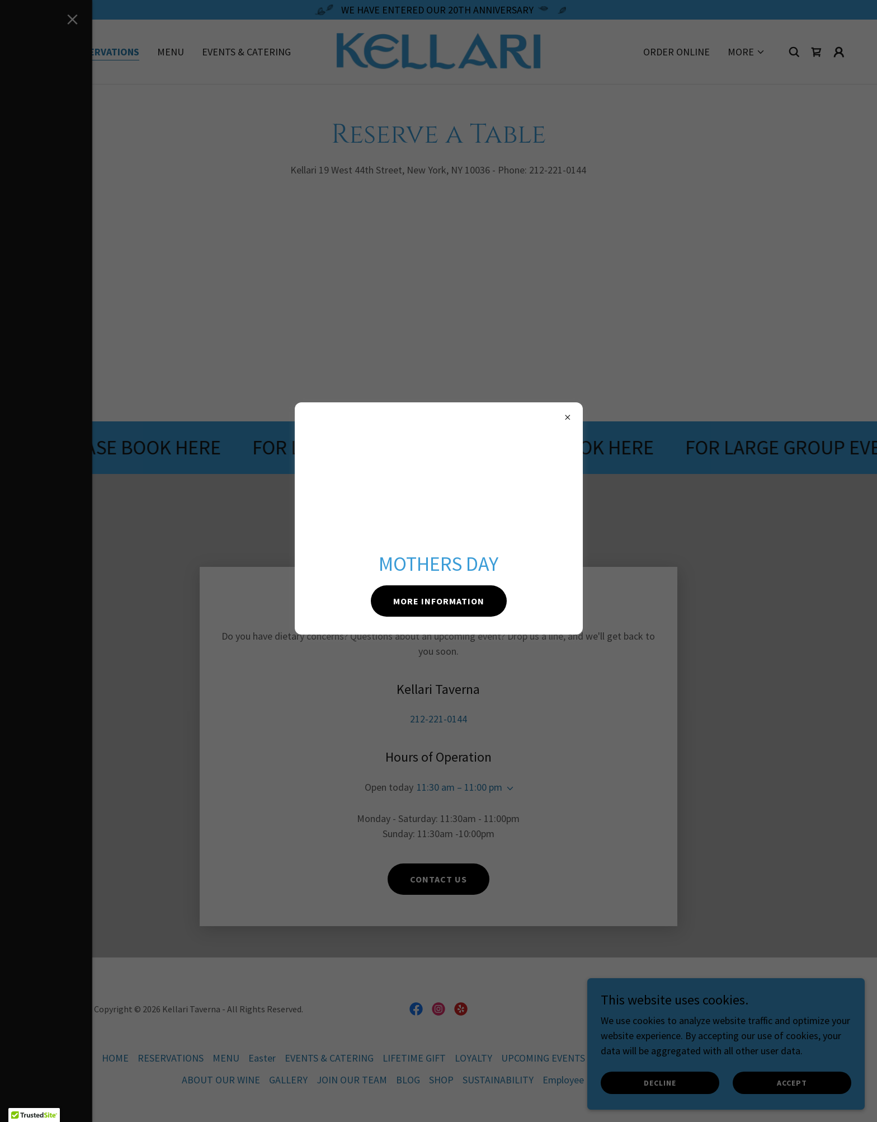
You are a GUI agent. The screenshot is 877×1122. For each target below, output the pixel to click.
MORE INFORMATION (438, 601)
